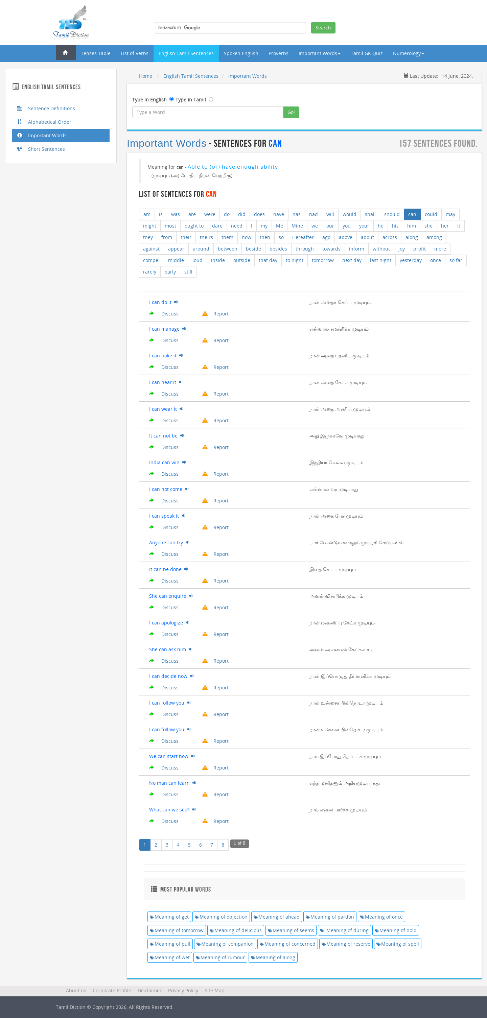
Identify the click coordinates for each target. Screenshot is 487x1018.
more (440, 248)
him (411, 225)
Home (145, 76)
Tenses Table (96, 53)
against (151, 248)
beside (253, 248)
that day (268, 260)
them (227, 237)
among (434, 237)
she (428, 225)
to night (294, 260)
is (161, 214)
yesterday (411, 260)
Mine (297, 225)
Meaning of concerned (288, 944)
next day (352, 260)
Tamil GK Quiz (367, 53)
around (201, 248)
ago (326, 237)
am (146, 214)
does (259, 214)
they (148, 237)
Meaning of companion (225, 944)
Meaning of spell (397, 944)
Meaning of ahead (277, 917)
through (305, 248)
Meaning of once (381, 917)
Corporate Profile (112, 990)
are (192, 214)
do (227, 214)
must (170, 225)
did (242, 214)
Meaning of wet (170, 957)
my (264, 225)
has (297, 214)
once (435, 260)
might (149, 225)
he (381, 225)
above (345, 237)
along (411, 237)
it (458, 225)
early (170, 271)
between (227, 248)
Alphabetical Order (44, 122)
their (186, 237)
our (330, 225)
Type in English (149, 99)
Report (216, 313)
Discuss (164, 313)
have (278, 214)
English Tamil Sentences (186, 53)
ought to (194, 225)
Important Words (42, 135)
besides (278, 248)
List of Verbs (134, 53)
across (389, 237)
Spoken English (241, 53)
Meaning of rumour (220, 957)
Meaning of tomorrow (177, 930)
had (313, 214)
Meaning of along (273, 957)
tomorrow (323, 260)
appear (176, 248)
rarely (149, 271)
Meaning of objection (221, 917)
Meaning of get (169, 917)
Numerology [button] (408, 53)
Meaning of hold (396, 930)
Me (279, 225)
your (364, 225)
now (246, 237)
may (450, 214)
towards (331, 248)
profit (419, 248)
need (236, 225)
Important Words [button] (320, 53)
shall (370, 214)
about (367, 237)
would (349, 214)
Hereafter (303, 237)
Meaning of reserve (346, 944)
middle (176, 260)
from (166, 237)
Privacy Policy (183, 990)
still (188, 271)
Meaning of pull (170, 944)
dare (217, 225)
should (392, 214)
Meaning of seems (291, 930)
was (175, 214)
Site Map (215, 990)
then (265, 237)
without (381, 248)
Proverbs (278, 53)
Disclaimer (150, 990)
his (395, 225)
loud (197, 260)
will (330, 214)
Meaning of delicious (236, 930)
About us (76, 990)
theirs (206, 237)
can (412, 214)
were (209, 214)
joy (401, 248)
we (314, 225)
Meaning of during (344, 930)
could (431, 214)
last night (380, 260)
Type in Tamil (191, 99)
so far (455, 260)
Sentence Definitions (46, 108)
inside (218, 260)
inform (356, 248)
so (281, 237)
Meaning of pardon (330, 917)
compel (151, 260)
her (445, 225)
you (347, 225)
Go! (291, 112)
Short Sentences (41, 149)
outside (241, 260)
